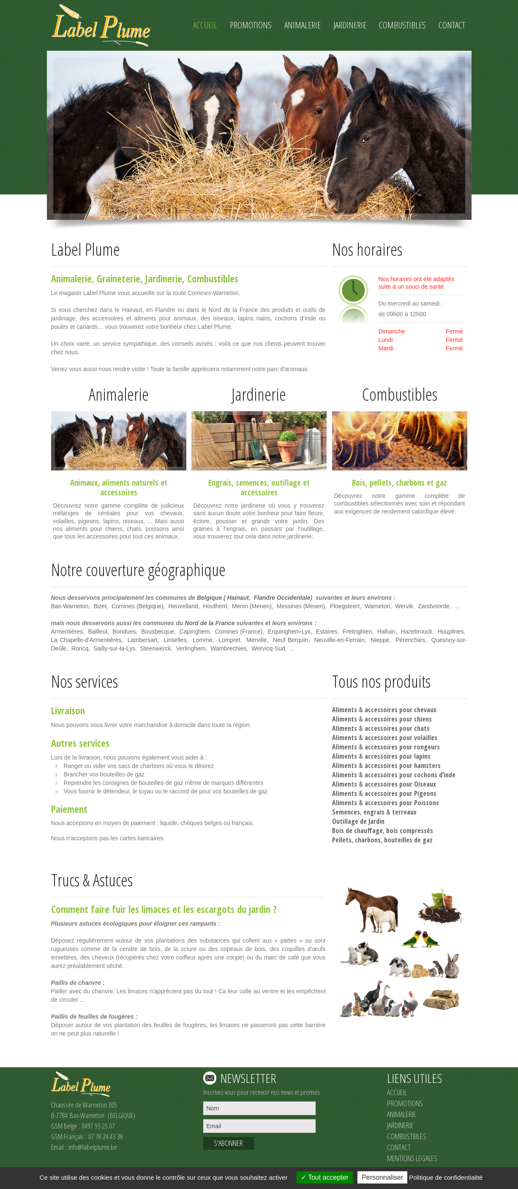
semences (251, 482)
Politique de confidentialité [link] (446, 1177)
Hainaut (238, 597)
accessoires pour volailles (401, 737)
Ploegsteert (345, 606)
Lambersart (143, 640)
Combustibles (212, 278)
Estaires (327, 631)
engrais (373, 812)
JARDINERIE (400, 1125)
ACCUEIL (397, 1092)
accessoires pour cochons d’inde (410, 774)
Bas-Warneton (70, 606)
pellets (381, 482)
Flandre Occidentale (282, 597)
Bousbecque (157, 631)
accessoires (118, 492)
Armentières (67, 631)
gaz (441, 482)
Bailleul (97, 631)
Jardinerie (163, 278)
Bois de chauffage (357, 830)
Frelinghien (357, 631)
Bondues (124, 631)
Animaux (84, 482)
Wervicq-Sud (268, 648)
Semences (346, 812)
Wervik (404, 606)
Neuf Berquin (290, 640)
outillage (286, 482)
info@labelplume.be (92, 1147)
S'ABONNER (228, 1143)
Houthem (215, 606)
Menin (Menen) (252, 606)
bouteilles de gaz (408, 840)
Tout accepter (325, 1177)
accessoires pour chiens (398, 719)
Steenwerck (155, 648)
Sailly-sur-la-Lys (114, 648)
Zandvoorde (434, 606)
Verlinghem (190, 648)
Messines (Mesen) (301, 606)
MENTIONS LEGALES (412, 1158)
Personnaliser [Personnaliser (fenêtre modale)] (382, 1177)
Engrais (220, 482)
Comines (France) (238, 631)
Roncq (79, 648)
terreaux (404, 812)
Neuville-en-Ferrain (339, 640)
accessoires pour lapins (398, 756)
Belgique (209, 597)
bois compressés (409, 830)
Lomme (203, 640)
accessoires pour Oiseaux (400, 784)
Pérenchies (410, 640)
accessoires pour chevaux (400, 709)
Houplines (450, 631)
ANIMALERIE (401, 1114)
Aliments (344, 709)
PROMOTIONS (405, 1103)
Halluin (386, 631)
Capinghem (195, 631)
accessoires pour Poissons (402, 802)
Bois (358, 482)
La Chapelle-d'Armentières (86, 640)
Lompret (229, 640)
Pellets (342, 840)
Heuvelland (183, 606)
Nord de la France (209, 623)
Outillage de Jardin (358, 821)
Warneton (377, 606)
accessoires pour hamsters (403, 765)
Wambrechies (228, 648)
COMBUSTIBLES (406, 1136)
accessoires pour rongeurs (402, 747)
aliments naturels (130, 482)
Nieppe (380, 640)
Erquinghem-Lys (289, 631)
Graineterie (118, 278)
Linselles (175, 640)
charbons (410, 482)
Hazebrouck (416, 631)
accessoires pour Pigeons (400, 793)
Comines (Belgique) (138, 606)
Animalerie (71, 278)
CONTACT (399, 1147)
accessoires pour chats (397, 728)
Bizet (99, 606)
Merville (256, 640)
